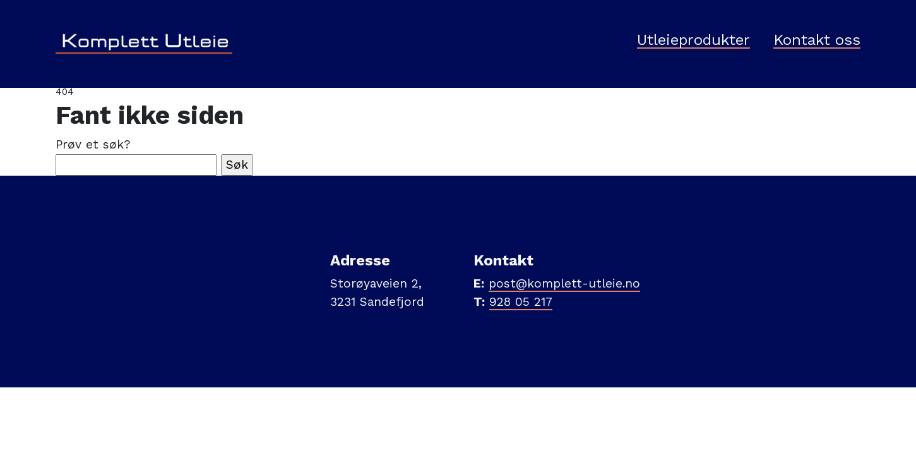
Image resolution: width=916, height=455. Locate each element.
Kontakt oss (816, 40)
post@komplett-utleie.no (564, 283)
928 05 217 (520, 301)
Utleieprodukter (693, 40)
